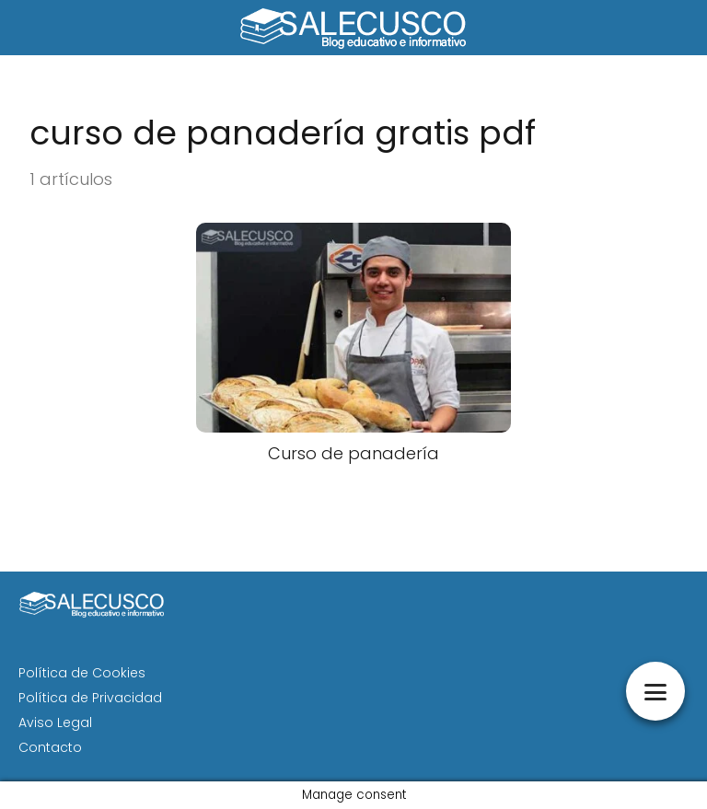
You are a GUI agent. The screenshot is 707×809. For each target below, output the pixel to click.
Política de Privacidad (90, 697)
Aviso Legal (55, 722)
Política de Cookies (81, 673)
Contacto (50, 747)
